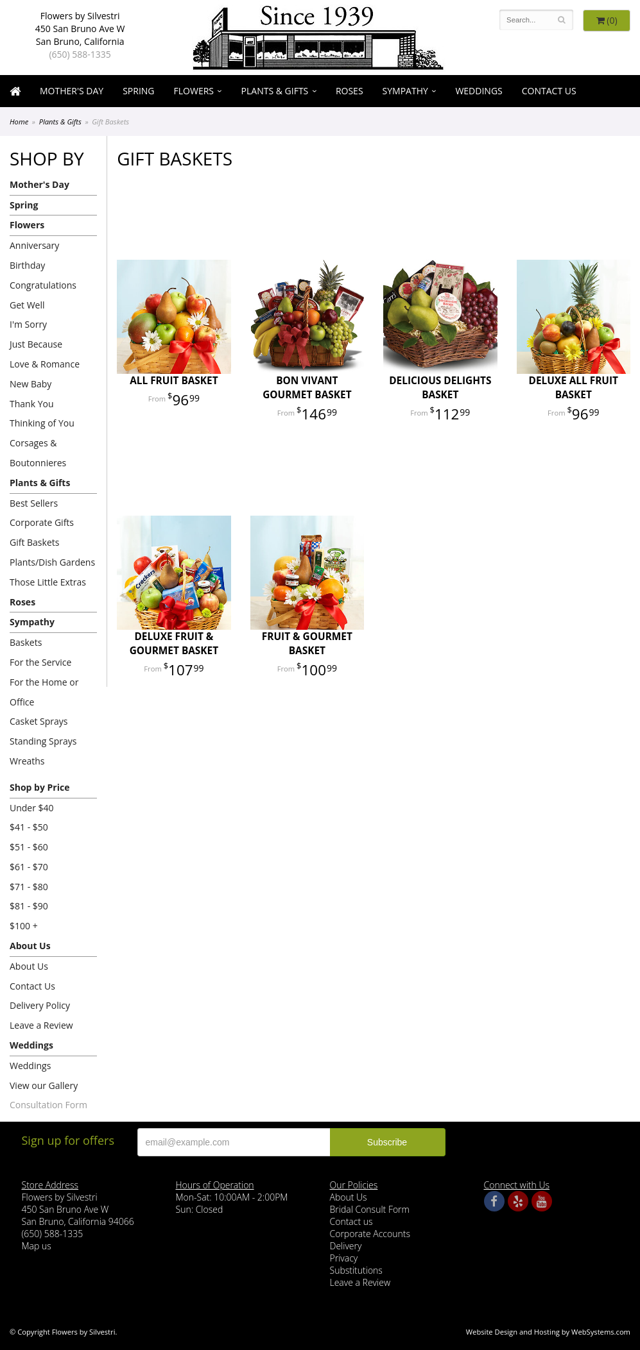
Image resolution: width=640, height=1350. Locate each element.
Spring (138, 91)
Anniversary (34, 245)
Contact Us (549, 91)
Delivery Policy (40, 1005)
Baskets (26, 642)
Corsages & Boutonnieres (38, 453)
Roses (349, 91)
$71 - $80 (29, 887)
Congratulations (43, 285)
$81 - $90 (29, 906)
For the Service (40, 662)
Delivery (346, 1246)
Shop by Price (39, 787)
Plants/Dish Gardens (52, 562)
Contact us (351, 1221)
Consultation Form (48, 1105)
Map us (36, 1246)
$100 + (24, 926)
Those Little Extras (48, 582)
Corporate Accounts (370, 1234)
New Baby (30, 384)
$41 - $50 (29, 827)
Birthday (27, 265)
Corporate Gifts (42, 522)
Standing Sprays (43, 741)
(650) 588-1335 (79, 54)
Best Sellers (34, 503)
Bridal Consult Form (370, 1209)
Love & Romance (45, 364)
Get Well (27, 305)
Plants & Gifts (275, 91)
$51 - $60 (29, 847)
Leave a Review (41, 1025)
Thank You (32, 404)
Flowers (194, 91)
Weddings (478, 91)
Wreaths (27, 761)
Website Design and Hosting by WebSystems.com (548, 1332)
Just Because (36, 344)
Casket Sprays (39, 721)
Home (19, 121)
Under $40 (32, 808)
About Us (30, 946)
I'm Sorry (28, 324)
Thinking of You (42, 423)
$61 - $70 (29, 867)
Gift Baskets (34, 542)
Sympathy (405, 91)
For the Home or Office (44, 692)
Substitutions (356, 1270)
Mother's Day (71, 91)
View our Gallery (44, 1085)
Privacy (344, 1258)
